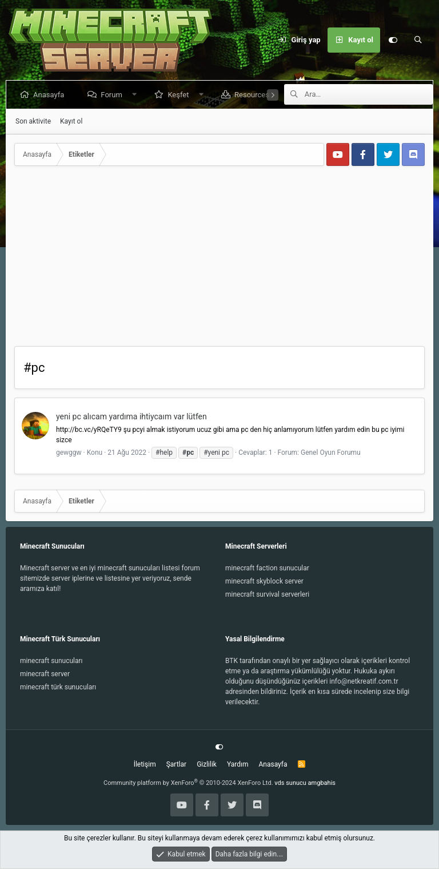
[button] (136, 95)
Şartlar (176, 764)
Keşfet (180, 94)
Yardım (238, 764)
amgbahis (322, 783)
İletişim (145, 764)
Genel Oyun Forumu (331, 453)
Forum (113, 94)
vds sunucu (290, 783)
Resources (254, 94)
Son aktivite (33, 121)
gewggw (69, 453)
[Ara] (417, 40)
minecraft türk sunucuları (58, 687)
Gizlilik (207, 764)
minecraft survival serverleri (267, 594)
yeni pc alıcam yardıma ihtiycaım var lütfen (131, 416)
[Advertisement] (219, 260)
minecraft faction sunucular (267, 568)
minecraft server (45, 674)
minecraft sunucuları (51, 661)
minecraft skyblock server (264, 581)
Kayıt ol (71, 121)
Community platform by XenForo (188, 783)
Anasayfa (50, 94)
